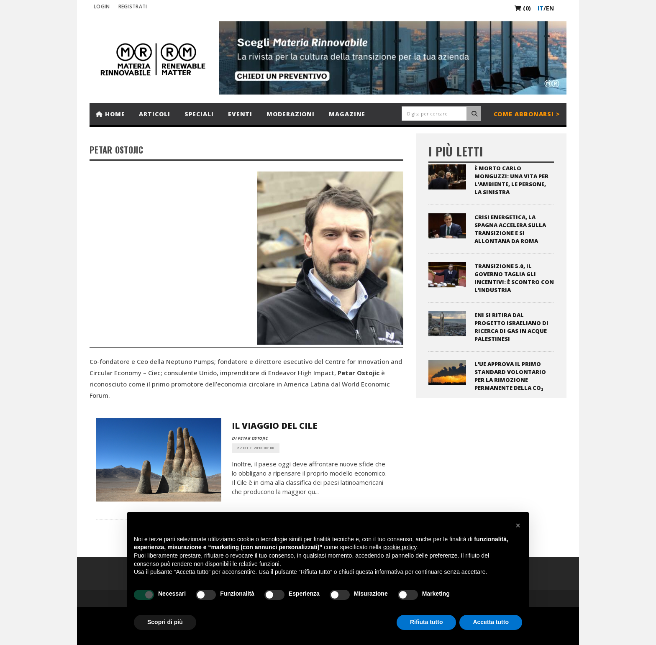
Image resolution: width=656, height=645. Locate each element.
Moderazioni (290, 114)
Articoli (154, 114)
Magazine (347, 114)
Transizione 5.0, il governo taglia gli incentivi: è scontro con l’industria (514, 278)
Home (110, 114)
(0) (523, 8)
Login (102, 6)
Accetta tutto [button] (491, 622)
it (540, 8)
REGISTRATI (132, 6)
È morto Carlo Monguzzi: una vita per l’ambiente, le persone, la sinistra (511, 180)
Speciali (199, 114)
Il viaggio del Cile (274, 425)
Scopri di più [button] (165, 622)
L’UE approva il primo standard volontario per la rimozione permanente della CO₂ (510, 376)
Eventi (240, 114)
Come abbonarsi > (527, 114)
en (550, 8)
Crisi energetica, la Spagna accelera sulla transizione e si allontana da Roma (510, 229)
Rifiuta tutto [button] (426, 622)
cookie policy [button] (399, 547)
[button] (518, 525)
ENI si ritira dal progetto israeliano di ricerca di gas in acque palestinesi (511, 327)
